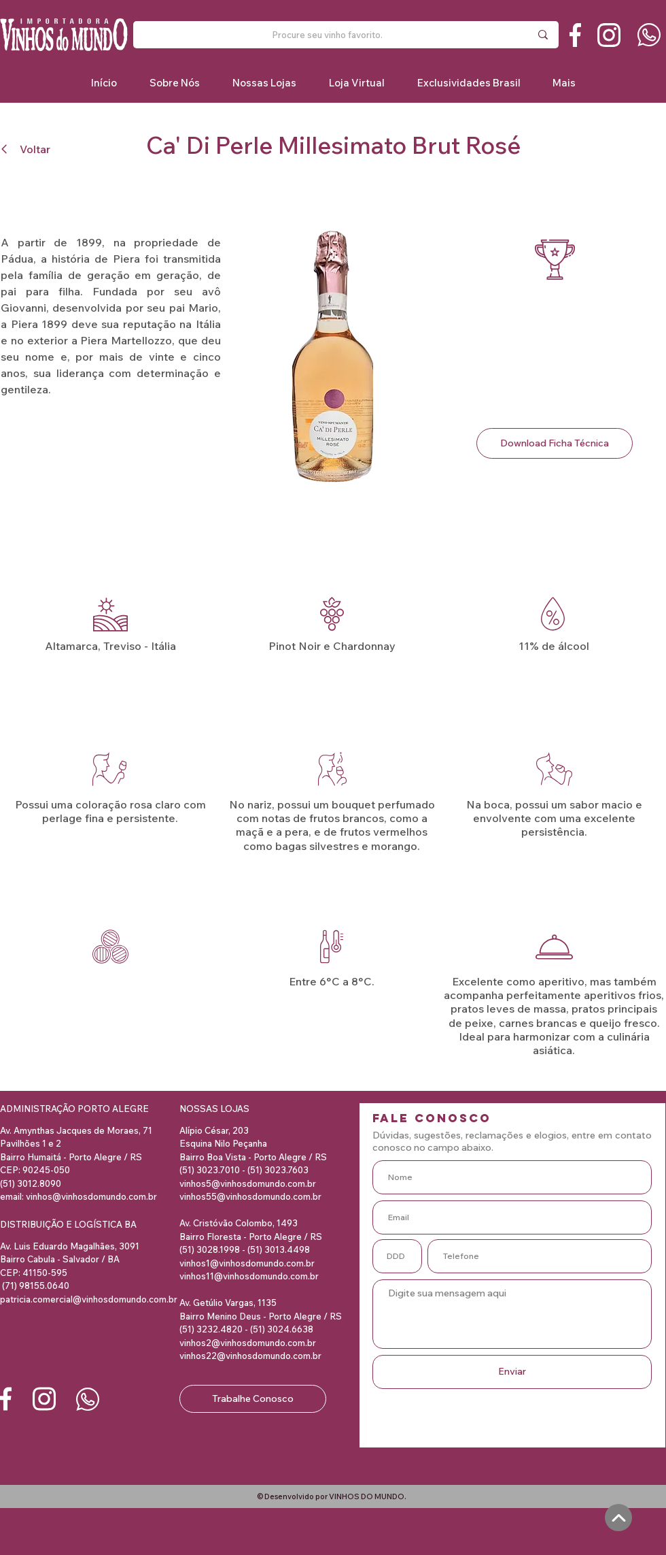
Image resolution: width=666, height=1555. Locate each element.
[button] (468, 83)
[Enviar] (512, 1372)
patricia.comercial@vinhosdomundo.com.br (88, 1299)
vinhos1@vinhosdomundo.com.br (247, 1263)
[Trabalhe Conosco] (252, 1399)
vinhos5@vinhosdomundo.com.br (247, 1183)
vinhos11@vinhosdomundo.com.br (249, 1276)
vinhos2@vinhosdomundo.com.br (247, 1342)
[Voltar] (29, 148)
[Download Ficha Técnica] (554, 443)
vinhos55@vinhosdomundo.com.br (250, 1196)
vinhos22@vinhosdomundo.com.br (250, 1355)
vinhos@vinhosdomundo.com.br (91, 1196)
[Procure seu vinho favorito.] (327, 34)
